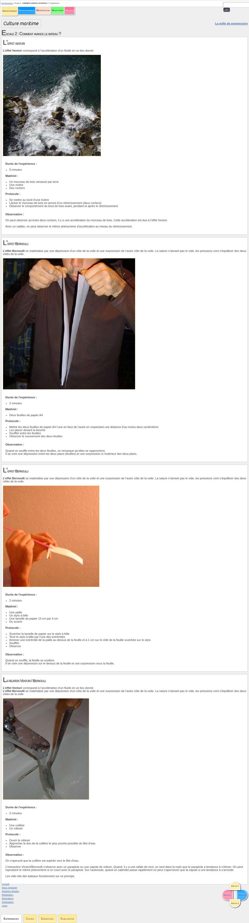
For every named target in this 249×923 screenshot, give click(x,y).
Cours (30, 918)
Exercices (47, 918)
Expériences (11, 918)
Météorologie (43, 10)
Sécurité (69, 10)
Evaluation (67, 918)
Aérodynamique (9, 11)
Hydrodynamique (26, 10)
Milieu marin (57, 10)
